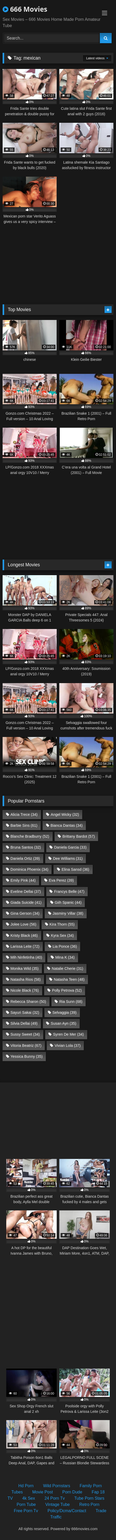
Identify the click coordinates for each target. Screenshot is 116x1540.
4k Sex (28, 1498)
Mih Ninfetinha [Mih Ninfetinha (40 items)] (26, 957)
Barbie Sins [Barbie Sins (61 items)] (23, 825)
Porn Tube (26, 1504)
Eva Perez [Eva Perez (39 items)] (61, 880)
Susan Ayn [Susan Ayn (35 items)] (63, 1023)
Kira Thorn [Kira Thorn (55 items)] (62, 924)
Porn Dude (72, 1492)
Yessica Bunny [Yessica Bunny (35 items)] (26, 1056)
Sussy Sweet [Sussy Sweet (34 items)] (25, 1034)
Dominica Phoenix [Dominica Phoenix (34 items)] (29, 869)
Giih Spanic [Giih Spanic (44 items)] (68, 902)
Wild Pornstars (56, 1486)
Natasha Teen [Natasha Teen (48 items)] (69, 979)
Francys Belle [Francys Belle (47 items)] (69, 891)
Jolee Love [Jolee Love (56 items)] (23, 924)
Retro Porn (89, 1504)
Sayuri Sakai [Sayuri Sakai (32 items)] (24, 1012)
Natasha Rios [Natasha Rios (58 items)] (25, 979)
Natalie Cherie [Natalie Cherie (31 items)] (67, 968)
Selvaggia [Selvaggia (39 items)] (64, 1012)
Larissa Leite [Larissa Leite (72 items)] (24, 946)
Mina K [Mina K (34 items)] (65, 957)
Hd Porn (26, 1486)
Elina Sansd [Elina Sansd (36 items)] (75, 869)
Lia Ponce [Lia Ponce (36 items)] (65, 946)
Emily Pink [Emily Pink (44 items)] (23, 880)
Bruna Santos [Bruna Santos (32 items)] (25, 847)
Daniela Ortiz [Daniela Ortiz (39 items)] (25, 858)
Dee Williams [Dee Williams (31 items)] (68, 858)
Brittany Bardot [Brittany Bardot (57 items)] (78, 836)
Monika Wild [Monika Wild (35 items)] (24, 968)
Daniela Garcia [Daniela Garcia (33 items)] (70, 847)
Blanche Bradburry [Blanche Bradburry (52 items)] (29, 836)
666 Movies (25, 9)
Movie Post (42, 1492)
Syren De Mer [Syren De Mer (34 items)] (68, 1034)
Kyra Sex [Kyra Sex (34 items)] (62, 935)
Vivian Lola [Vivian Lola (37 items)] (68, 1045)
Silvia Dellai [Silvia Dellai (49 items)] (23, 1023)
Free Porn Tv (26, 1511)
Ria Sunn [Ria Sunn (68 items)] (70, 1001)
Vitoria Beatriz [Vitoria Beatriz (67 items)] (25, 1045)
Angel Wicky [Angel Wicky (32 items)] (65, 814)
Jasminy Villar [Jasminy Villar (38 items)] (68, 913)
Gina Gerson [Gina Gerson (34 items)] (24, 913)
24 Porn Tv (54, 1498)
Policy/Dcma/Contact (67, 1511)
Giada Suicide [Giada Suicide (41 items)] (25, 902)
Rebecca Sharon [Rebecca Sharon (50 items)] (28, 1001)
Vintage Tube (57, 1504)
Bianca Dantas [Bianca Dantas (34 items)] (66, 825)
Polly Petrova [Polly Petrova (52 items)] (67, 990)
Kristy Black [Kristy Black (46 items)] (24, 935)
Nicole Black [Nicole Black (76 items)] (24, 990)
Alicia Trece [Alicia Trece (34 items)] (23, 814)
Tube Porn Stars (89, 1498)
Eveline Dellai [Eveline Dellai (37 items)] (25, 891)
